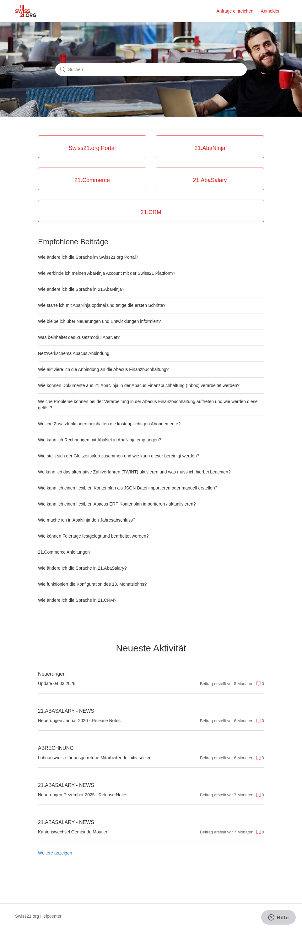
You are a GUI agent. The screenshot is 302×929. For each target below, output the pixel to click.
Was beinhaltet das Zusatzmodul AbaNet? (79, 337)
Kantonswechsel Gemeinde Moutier (72, 831)
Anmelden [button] (271, 11)
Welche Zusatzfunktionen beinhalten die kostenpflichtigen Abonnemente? (109, 423)
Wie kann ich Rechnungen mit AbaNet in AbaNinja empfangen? (99, 439)
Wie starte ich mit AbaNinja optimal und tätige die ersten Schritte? (101, 305)
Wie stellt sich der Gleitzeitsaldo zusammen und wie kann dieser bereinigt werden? (118, 455)
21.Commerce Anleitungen (64, 552)
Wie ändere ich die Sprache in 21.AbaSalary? (82, 568)
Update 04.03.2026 (56, 683)
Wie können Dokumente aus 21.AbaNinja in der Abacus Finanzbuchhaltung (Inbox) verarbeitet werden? (139, 385)
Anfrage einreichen (234, 11)
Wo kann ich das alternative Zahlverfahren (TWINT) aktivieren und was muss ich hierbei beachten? (134, 471)
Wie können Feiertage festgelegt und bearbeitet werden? (93, 536)
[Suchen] (151, 69)
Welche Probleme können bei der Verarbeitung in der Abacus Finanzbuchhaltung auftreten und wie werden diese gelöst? (147, 404)
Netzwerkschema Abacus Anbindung (73, 353)
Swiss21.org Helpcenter (38, 916)
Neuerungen (52, 674)
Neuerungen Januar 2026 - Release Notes (79, 720)
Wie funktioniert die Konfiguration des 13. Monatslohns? (92, 584)
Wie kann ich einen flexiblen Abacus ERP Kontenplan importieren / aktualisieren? (117, 503)
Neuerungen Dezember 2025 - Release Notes (82, 794)
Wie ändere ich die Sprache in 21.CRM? (77, 600)
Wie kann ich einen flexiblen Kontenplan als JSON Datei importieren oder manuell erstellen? (127, 487)
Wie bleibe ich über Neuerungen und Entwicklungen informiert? (99, 321)
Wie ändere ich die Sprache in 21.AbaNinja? (81, 289)
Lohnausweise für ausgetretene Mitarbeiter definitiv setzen (95, 757)
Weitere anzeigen (55, 852)
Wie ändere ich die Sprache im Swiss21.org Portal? (88, 257)
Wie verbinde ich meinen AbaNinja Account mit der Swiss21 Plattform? (106, 273)
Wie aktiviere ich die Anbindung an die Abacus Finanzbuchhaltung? (103, 369)
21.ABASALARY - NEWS (66, 711)
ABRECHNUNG (56, 748)
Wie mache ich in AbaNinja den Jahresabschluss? (86, 520)
